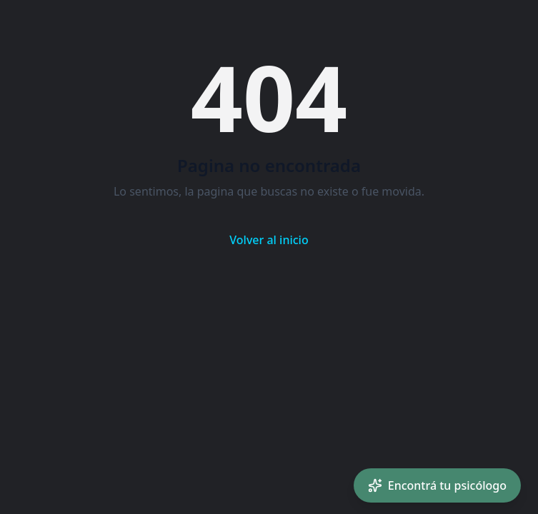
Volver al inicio (268, 240)
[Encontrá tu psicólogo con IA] (437, 485)
